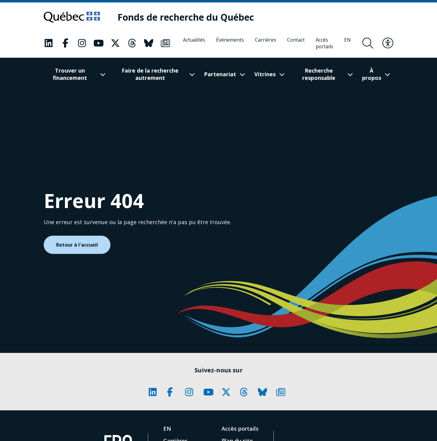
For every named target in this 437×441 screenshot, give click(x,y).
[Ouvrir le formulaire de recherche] (367, 43)
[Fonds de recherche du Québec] (185, 17)
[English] (347, 43)
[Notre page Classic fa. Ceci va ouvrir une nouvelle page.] (48, 43)
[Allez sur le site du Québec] (72, 17)
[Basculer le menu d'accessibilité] (387, 43)
